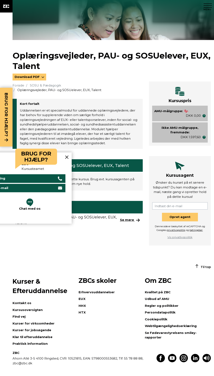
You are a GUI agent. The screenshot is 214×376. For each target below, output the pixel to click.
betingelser (196, 230)
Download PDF (28, 77)
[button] (204, 115)
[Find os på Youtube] (172, 361)
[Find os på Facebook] (161, 361)
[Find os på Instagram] (184, 361)
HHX (82, 306)
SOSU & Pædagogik (45, 85)
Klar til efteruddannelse (32, 337)
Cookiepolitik (156, 319)
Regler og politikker (161, 306)
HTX (82, 312)
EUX (82, 299)
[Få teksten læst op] (207, 361)
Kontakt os (22, 303)
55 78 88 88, (133, 358)
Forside (18, 85)
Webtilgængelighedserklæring (171, 326)
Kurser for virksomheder (34, 323)
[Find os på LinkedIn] (195, 361)
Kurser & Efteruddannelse (40, 286)
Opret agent (179, 217)
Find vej (19, 316)
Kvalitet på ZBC (158, 292)
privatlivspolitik (176, 230)
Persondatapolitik (160, 312)
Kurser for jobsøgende (32, 330)
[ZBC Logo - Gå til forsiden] (6, 6)
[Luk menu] (207, 6)
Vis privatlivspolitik (179, 237)
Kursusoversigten (28, 310)
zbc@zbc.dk (22, 363)
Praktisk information (30, 344)
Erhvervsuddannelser (97, 292)
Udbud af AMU (157, 299)
